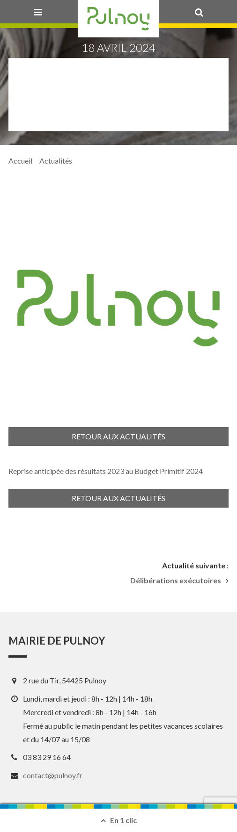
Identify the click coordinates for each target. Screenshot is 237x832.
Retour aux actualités (118, 436)
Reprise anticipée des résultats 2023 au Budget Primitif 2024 (105, 470)
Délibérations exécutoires (175, 580)
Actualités (55, 160)
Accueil (20, 160)
